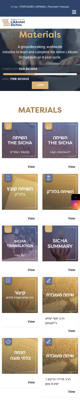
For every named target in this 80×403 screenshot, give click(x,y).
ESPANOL (41, 6)
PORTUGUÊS (27, 6)
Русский (53, 6)
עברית (14, 6)
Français (64, 6)
